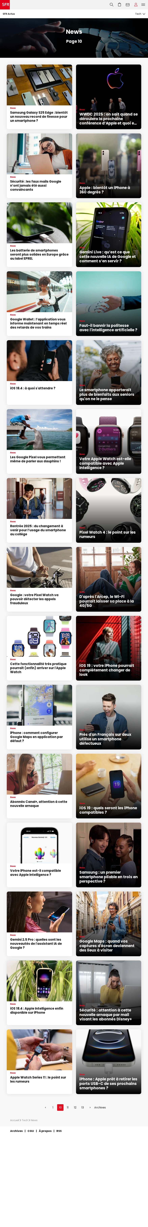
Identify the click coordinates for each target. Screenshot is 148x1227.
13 (82, 1107)
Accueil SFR (5, 4)
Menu (143, 4)
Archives (100, 1107)
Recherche (112, 4)
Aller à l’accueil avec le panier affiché (120, 4)
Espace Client (136, 4)
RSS (59, 1131)
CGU (31, 1131)
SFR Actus (9, 14)
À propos (45, 1131)
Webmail (128, 4)
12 (75, 1107)
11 (68, 1107)
